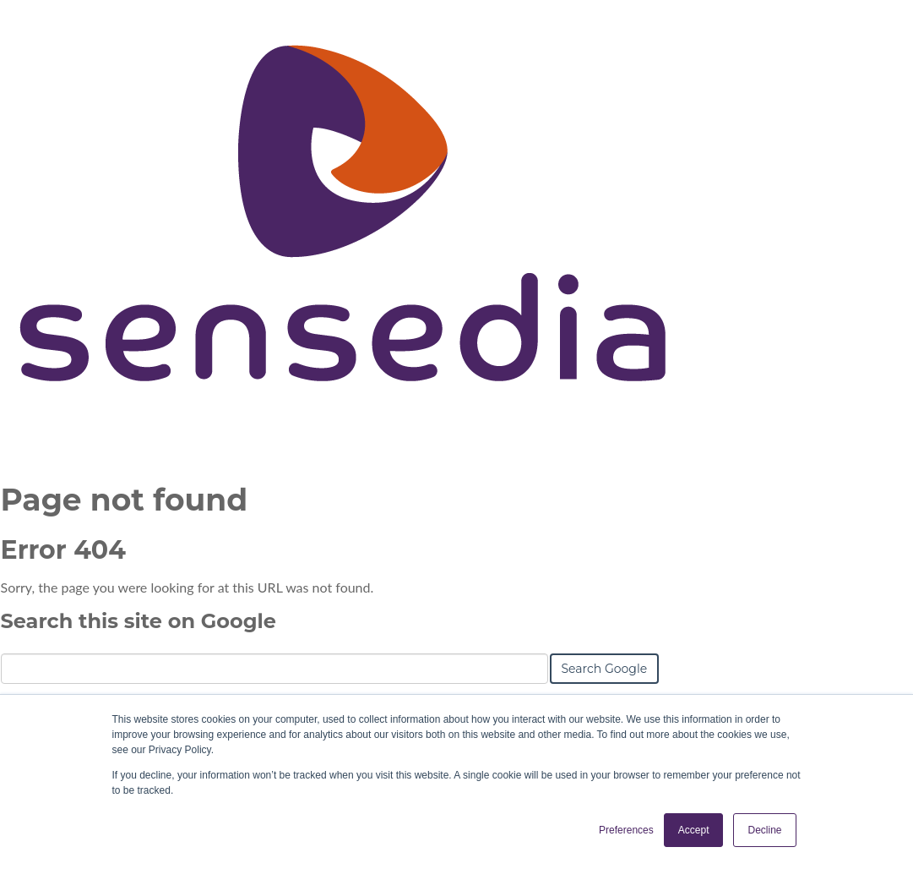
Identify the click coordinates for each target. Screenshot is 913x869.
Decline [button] (764, 830)
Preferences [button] (626, 830)
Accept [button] (693, 830)
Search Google (605, 668)
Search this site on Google (138, 621)
